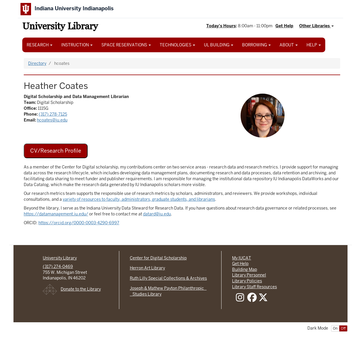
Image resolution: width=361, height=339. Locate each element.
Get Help (284, 25)
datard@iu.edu (157, 214)
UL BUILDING (218, 45)
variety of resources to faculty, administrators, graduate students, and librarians (139, 199)
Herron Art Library (147, 268)
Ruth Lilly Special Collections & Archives (168, 278)
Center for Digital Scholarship (158, 258)
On (335, 328)
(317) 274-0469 (58, 266)
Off (343, 328)
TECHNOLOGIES (177, 45)
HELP (313, 45)
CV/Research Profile (55, 150)
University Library (60, 27)
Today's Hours (221, 25)
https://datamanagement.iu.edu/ (56, 214)
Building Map (244, 269)
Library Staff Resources (254, 286)
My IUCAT (241, 258)
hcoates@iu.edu (52, 120)
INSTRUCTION (77, 45)
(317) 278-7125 (53, 114)
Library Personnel (249, 275)
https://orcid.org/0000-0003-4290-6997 (78, 222)
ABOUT (289, 45)
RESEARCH (39, 45)
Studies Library (145, 294)
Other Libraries (316, 25)
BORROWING (256, 45)
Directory (37, 63)
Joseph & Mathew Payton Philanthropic (168, 288)
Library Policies (247, 281)
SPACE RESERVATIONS (126, 45)
